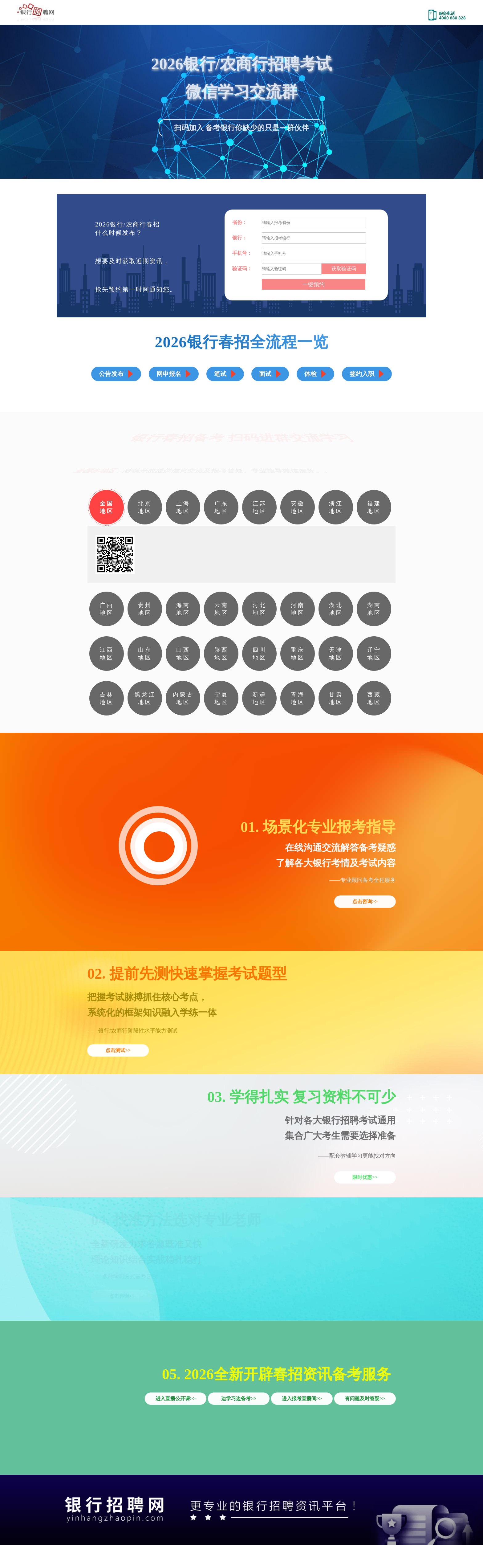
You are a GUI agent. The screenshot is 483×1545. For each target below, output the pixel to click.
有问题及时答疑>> (365, 1398)
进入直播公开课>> (176, 1398)
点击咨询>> (365, 901)
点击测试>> (117, 1050)
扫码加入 (189, 129)
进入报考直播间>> (302, 1398)
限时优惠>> (365, 1177)
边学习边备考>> (239, 1398)
